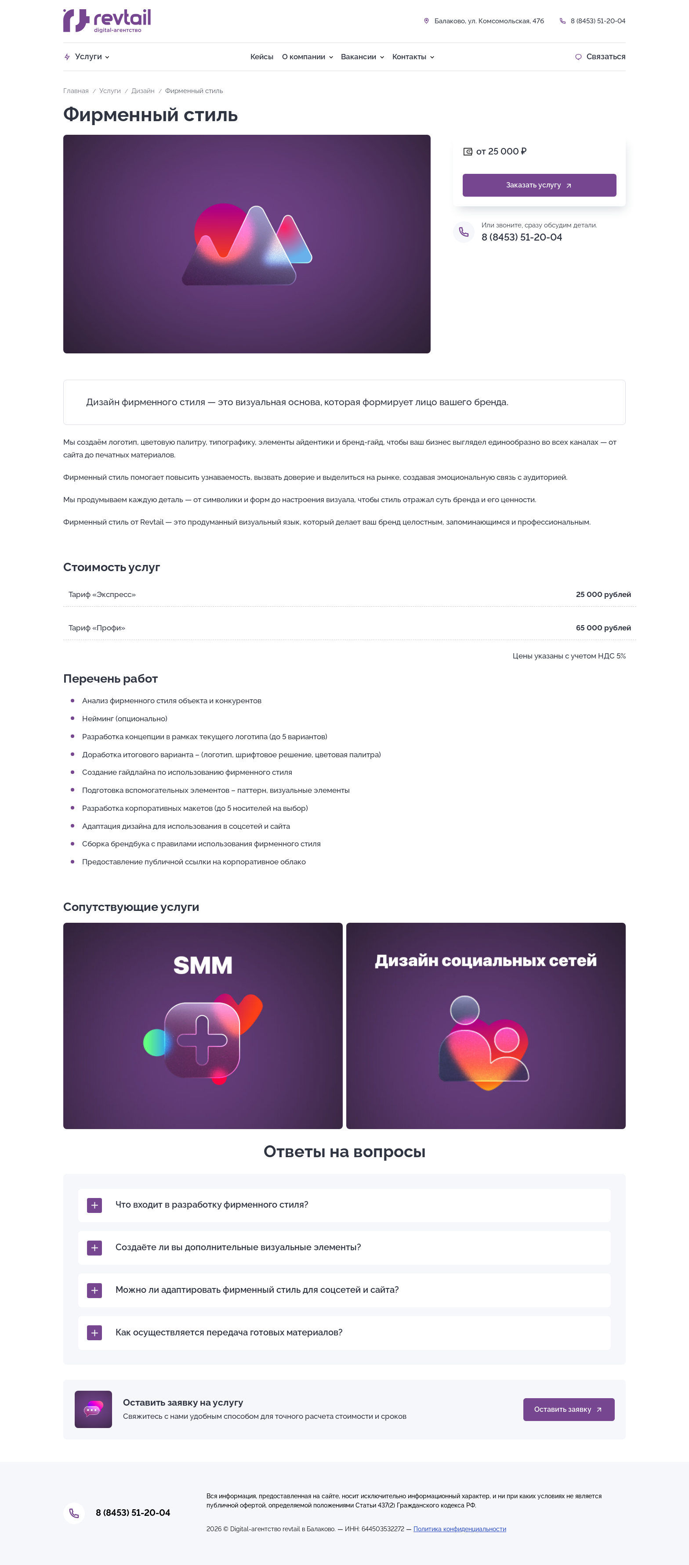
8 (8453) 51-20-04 (598, 21)
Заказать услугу (539, 185)
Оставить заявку (568, 1409)
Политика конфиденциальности (459, 1529)
